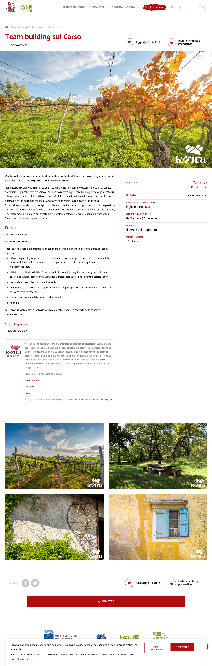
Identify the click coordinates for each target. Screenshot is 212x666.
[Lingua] (201, 8)
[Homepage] (11, 8)
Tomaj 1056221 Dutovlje (198, 185)
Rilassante (36, 27)
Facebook (29, 387)
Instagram (30, 393)
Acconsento (182, 647)
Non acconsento (156, 648)
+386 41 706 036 (66, 400)
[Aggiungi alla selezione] (143, 42)
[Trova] (187, 8)
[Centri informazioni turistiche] (179, 8)
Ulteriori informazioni (21, 659)
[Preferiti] (171, 8)
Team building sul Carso (54, 27)
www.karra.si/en (33, 380)
